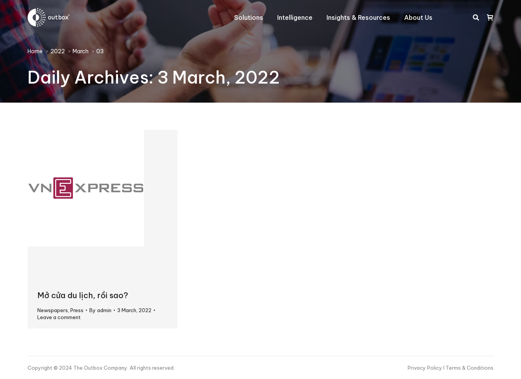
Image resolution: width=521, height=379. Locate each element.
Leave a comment (59, 317)
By (100, 310)
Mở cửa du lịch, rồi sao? (82, 295)
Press (76, 310)
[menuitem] (249, 17)
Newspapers (52, 310)
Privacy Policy (425, 368)
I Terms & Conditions (468, 368)
